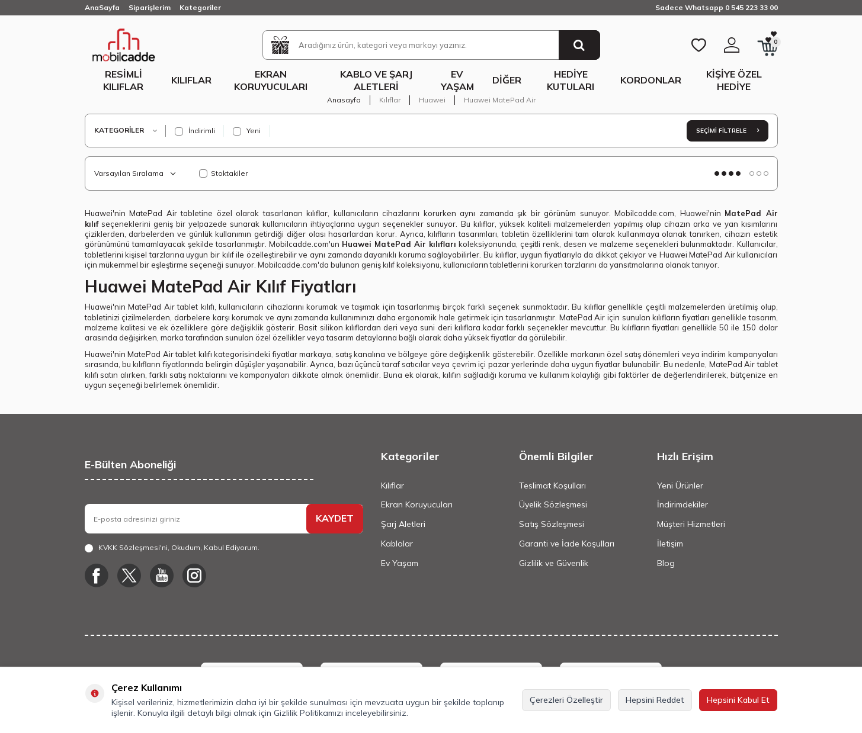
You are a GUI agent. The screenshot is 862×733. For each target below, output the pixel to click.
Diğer (506, 80)
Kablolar (397, 543)
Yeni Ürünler (680, 485)
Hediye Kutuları (570, 80)
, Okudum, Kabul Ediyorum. (172, 547)
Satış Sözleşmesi (551, 524)
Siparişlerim (150, 7)
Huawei (432, 99)
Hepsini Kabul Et (738, 700)
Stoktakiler (223, 173)
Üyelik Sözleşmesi (553, 504)
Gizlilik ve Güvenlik (553, 563)
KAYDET (335, 518)
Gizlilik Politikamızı (308, 713)
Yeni (247, 131)
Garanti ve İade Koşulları (566, 543)
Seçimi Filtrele (727, 130)
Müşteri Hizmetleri (691, 524)
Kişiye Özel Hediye (734, 80)
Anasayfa (344, 99)
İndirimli (195, 131)
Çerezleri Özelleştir (566, 700)
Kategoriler (200, 7)
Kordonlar (650, 80)
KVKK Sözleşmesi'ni (133, 547)
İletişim (670, 543)
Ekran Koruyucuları (270, 80)
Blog (666, 563)
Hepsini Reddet (655, 700)
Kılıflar (191, 80)
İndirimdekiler (682, 504)
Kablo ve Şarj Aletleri (376, 80)
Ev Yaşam (457, 80)
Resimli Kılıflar (123, 80)
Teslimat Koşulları (552, 485)
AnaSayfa (102, 7)
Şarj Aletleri (403, 524)
